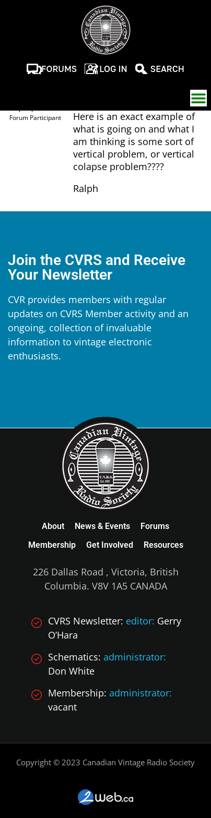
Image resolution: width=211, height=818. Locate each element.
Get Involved (109, 545)
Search (167, 69)
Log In (113, 69)
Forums (59, 69)
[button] (198, 98)
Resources (163, 545)
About (53, 526)
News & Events (102, 526)
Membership (52, 545)
